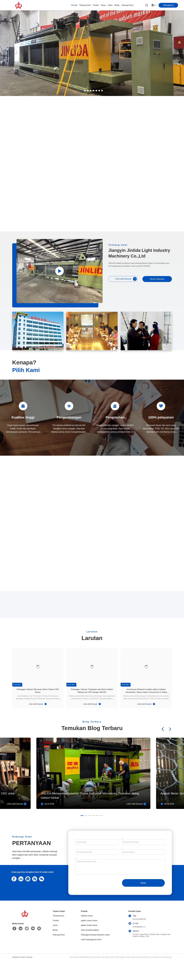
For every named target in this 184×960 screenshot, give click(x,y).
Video (110, 5)
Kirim (143, 883)
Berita (117, 5)
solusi (103, 5)
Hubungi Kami (127, 5)
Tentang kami (85, 5)
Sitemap (29, 957)
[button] (82, 90)
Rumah (74, 5)
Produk (96, 5)
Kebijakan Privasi (18, 957)
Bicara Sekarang (157, 279)
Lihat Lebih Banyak (126, 279)
